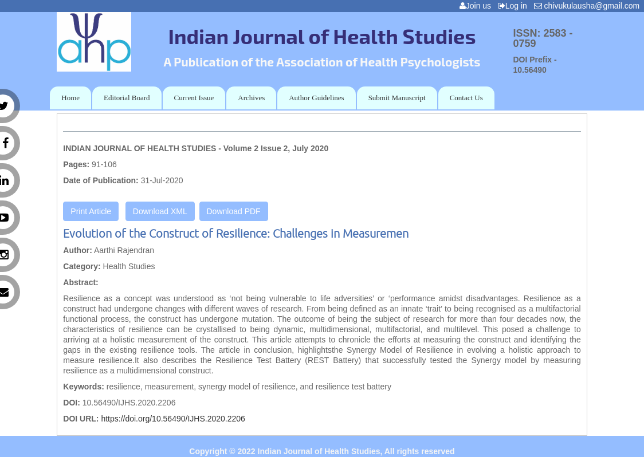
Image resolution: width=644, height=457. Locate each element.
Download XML (160, 211)
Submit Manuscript (397, 97)
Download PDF (234, 211)
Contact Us (466, 97)
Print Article (90, 211)
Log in (515, 5)
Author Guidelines (316, 97)
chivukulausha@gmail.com (589, 5)
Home (70, 97)
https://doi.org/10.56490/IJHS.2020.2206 (173, 418)
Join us (478, 5)
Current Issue (194, 97)
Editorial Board (127, 97)
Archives (251, 97)
